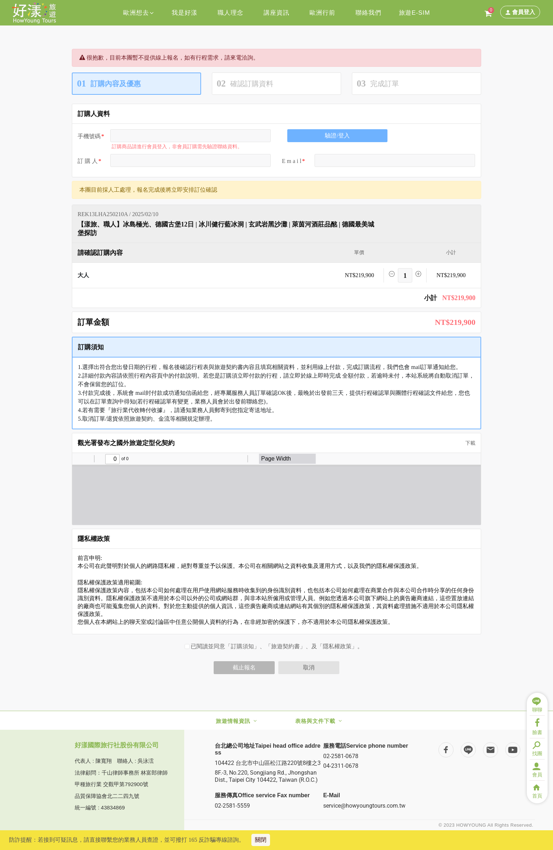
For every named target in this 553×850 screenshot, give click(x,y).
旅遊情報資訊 (233, 721)
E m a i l (291, 161)
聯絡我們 (368, 12)
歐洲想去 (138, 12)
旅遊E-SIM (414, 12)
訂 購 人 (88, 161)
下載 (467, 443)
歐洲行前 (322, 12)
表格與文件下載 (315, 721)
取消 (309, 667)
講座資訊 (276, 12)
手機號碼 (89, 136)
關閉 (260, 840)
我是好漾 (184, 12)
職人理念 (230, 12)
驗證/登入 (337, 135)
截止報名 (244, 667)
